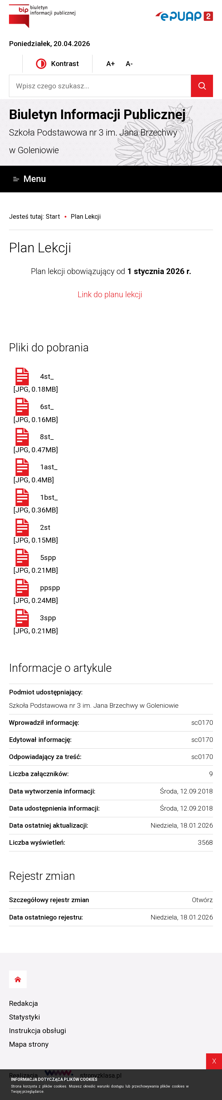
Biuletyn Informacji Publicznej (97, 114)
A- (129, 63)
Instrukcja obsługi (37, 1030)
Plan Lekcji (40, 248)
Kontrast (57, 64)
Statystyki (24, 1017)
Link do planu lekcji (111, 294)
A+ (110, 63)
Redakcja (23, 1003)
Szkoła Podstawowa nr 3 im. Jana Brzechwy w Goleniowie (93, 141)
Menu (29, 179)
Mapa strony (29, 1044)
